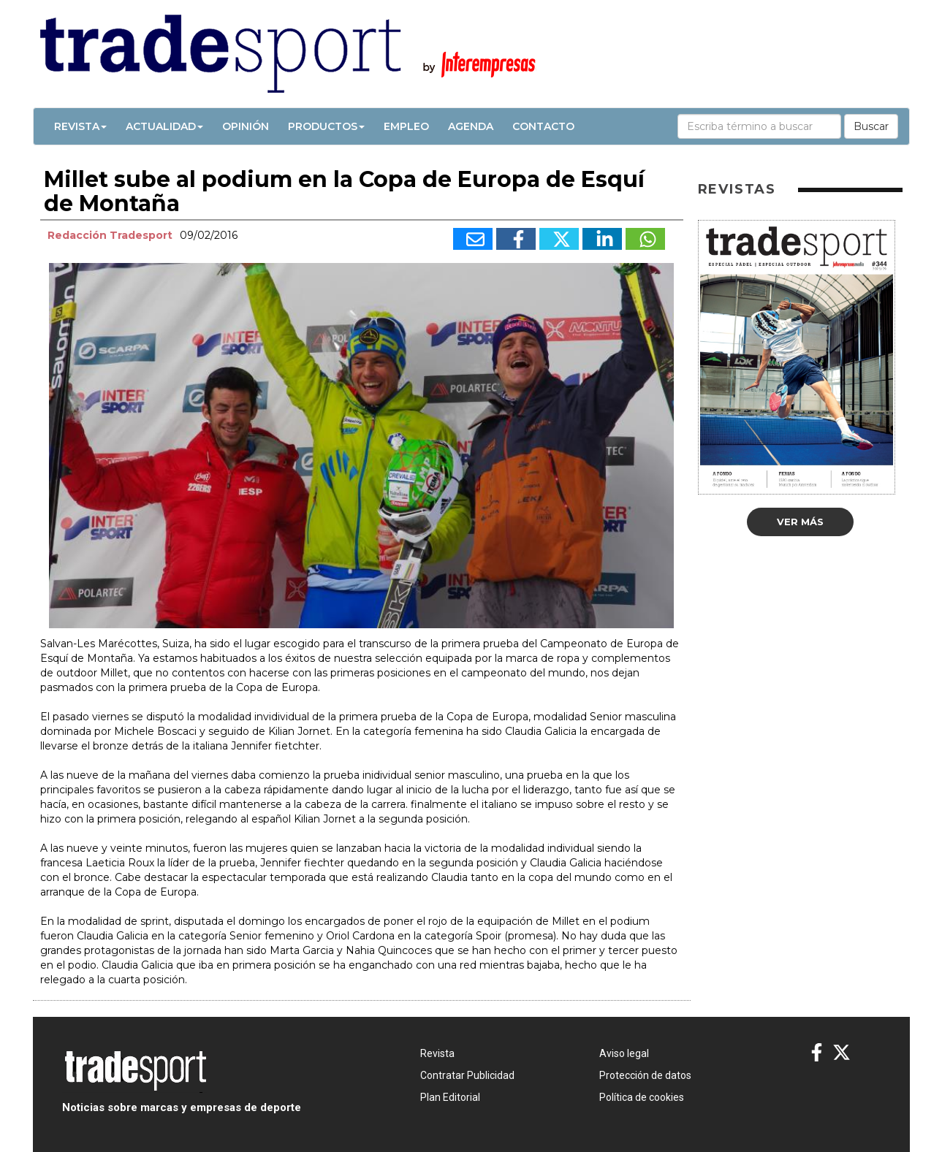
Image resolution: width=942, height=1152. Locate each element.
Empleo (406, 126)
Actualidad (164, 126)
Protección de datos (645, 1075)
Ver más (800, 521)
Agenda (470, 126)
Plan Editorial (450, 1097)
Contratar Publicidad (467, 1075)
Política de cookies (641, 1097)
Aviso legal (624, 1053)
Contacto (543, 126)
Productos (326, 126)
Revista (80, 126)
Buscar (871, 126)
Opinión (245, 126)
